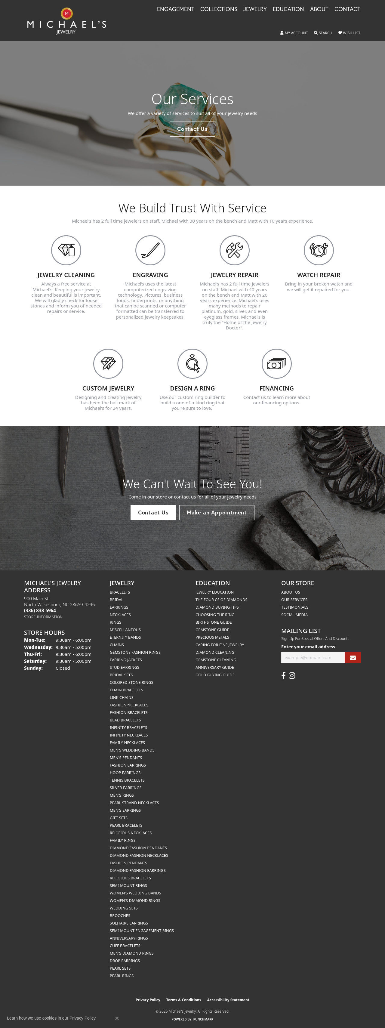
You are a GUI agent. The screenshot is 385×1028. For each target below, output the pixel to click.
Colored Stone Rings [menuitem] (131, 682)
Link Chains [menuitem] (122, 697)
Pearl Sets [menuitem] (120, 968)
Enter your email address (308, 647)
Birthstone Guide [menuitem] (214, 622)
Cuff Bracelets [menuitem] (125, 945)
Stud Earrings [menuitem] (124, 667)
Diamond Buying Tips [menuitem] (217, 607)
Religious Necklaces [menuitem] (131, 832)
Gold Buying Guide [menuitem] (215, 675)
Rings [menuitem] (115, 622)
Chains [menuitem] (117, 644)
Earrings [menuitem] (119, 607)
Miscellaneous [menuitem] (125, 629)
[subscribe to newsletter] (353, 657)
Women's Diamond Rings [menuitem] (135, 900)
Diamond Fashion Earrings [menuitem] (138, 870)
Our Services (294, 599)
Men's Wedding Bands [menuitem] (132, 750)
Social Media (294, 614)
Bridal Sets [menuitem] (121, 675)
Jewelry (255, 9)
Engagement (175, 9)
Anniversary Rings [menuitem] (129, 938)
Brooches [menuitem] (120, 915)
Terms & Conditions (183, 999)
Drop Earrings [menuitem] (125, 960)
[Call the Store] (40, 610)
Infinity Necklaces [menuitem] (129, 735)
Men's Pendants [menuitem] (126, 757)
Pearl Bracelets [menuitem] (126, 825)
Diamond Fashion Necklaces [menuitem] (139, 855)
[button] (294, 33)
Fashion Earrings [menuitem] (128, 765)
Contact (347, 9)
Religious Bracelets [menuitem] (130, 878)
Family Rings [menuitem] (123, 840)
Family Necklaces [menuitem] (127, 742)
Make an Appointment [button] (217, 512)
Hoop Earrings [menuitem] (125, 772)
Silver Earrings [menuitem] (126, 787)
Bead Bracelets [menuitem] (125, 720)
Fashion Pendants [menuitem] (128, 863)
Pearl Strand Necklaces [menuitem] (134, 802)
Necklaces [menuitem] (120, 614)
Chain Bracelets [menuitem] (126, 690)
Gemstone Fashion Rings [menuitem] (135, 652)
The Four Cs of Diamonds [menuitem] (221, 599)
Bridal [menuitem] (116, 599)
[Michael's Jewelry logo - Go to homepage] (69, 20)
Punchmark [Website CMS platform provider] (203, 1019)
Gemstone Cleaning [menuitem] (216, 659)
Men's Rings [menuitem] (122, 795)
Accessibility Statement (228, 999)
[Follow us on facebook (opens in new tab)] (283, 675)
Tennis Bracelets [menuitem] (127, 780)
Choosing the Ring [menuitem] (215, 614)
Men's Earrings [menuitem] (125, 810)
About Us (290, 592)
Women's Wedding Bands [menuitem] (135, 893)
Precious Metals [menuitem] (212, 637)
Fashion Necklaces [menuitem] (129, 705)
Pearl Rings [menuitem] (122, 975)
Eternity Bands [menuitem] (125, 637)
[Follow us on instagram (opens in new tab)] (292, 675)
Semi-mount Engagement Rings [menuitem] (142, 930)
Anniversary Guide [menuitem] (215, 667)
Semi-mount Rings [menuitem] (128, 885)
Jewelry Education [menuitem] (215, 592)
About (319, 9)
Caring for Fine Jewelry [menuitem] (220, 644)
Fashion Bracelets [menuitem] (129, 712)
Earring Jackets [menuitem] (126, 659)
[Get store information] (43, 616)
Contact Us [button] (192, 128)
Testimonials (294, 607)
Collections (218, 9)
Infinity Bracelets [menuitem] (128, 727)
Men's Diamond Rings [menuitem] (132, 953)
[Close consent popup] (117, 1018)
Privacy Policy (148, 999)
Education (288, 9)
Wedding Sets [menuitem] (124, 908)
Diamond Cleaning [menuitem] (215, 652)
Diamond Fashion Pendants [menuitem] (138, 847)
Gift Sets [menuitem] (119, 817)
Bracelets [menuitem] (120, 592)
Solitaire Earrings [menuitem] (129, 923)
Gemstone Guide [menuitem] (212, 629)
